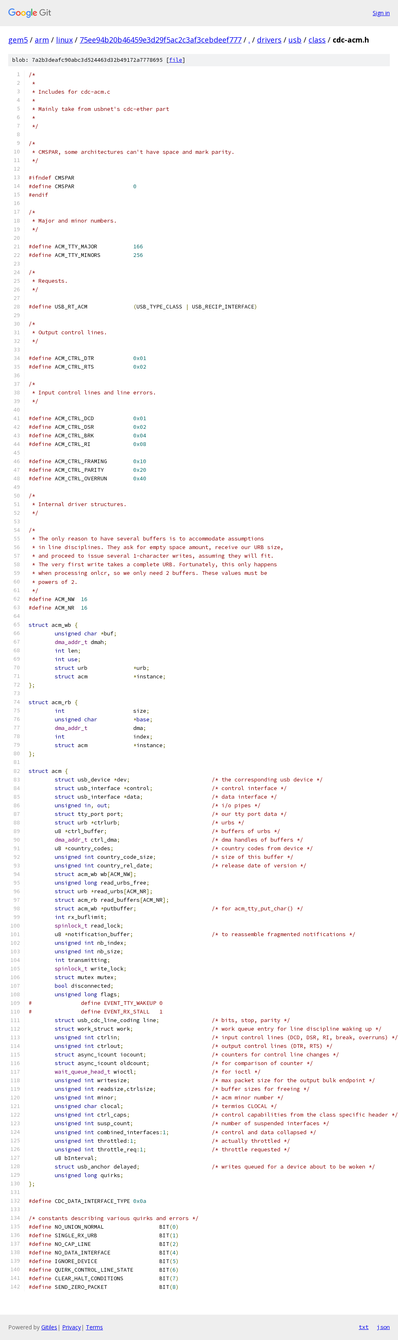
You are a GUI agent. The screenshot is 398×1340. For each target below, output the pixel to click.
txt (364, 1327)
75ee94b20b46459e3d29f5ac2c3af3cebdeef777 (160, 40)
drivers (269, 40)
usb (295, 40)
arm (42, 40)
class (317, 40)
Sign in (381, 13)
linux (64, 40)
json (383, 1327)
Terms (94, 1327)
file (175, 59)
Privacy (71, 1327)
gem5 (18, 40)
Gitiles (49, 1327)
